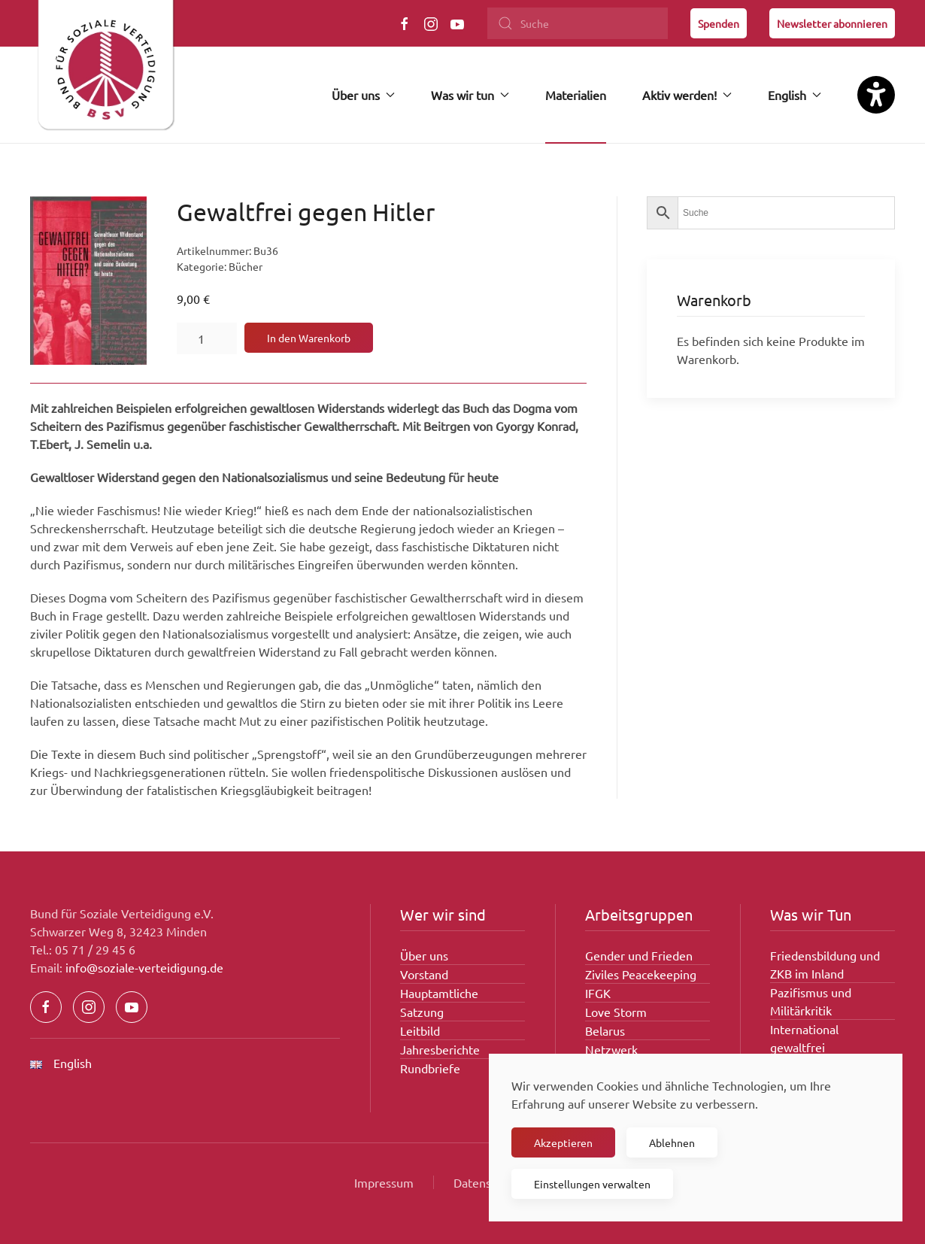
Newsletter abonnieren (832, 23)
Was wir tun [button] (470, 94)
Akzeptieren (563, 1142)
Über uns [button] (363, 94)
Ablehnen (672, 1142)
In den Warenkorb (308, 337)
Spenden (718, 23)
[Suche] (577, 23)
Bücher (245, 266)
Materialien (575, 94)
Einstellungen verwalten (592, 1184)
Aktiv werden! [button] (687, 94)
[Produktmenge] (207, 338)
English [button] (794, 94)
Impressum (384, 1182)
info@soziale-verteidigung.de (144, 967)
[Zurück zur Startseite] (105, 71)
